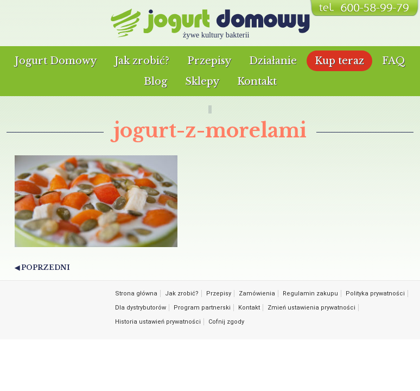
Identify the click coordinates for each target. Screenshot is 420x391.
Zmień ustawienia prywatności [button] (311, 307)
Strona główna (136, 293)
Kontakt (257, 81)
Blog (155, 81)
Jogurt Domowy (56, 61)
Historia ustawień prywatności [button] (158, 321)
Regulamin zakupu (310, 293)
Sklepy (202, 81)
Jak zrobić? (141, 61)
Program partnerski (202, 307)
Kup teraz (339, 61)
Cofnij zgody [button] (226, 321)
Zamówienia (257, 293)
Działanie (273, 61)
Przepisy (209, 61)
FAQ (393, 61)
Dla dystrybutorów (140, 307)
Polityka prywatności (375, 293)
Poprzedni (45, 267)
